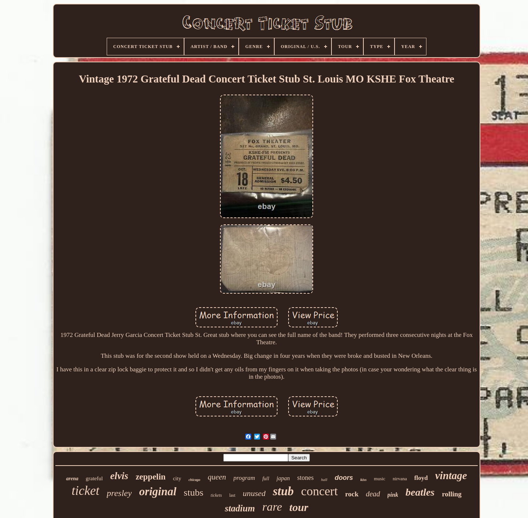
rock (352, 494)
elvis (119, 475)
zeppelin (151, 476)
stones (305, 477)
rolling (452, 494)
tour (298, 507)
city (177, 478)
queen (217, 477)
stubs (193, 492)
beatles (420, 492)
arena (72, 478)
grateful (94, 478)
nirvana (400, 478)
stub (283, 491)
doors (344, 477)
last (232, 495)
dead (373, 494)
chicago (194, 480)
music (379, 478)
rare (272, 506)
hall (324, 479)
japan (283, 478)
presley (119, 493)
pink (393, 495)
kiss (363, 479)
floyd (421, 477)
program (244, 477)
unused (254, 493)
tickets (216, 495)
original (157, 491)
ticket (85, 491)
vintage (451, 475)
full (265, 478)
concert (319, 491)
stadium (240, 508)
